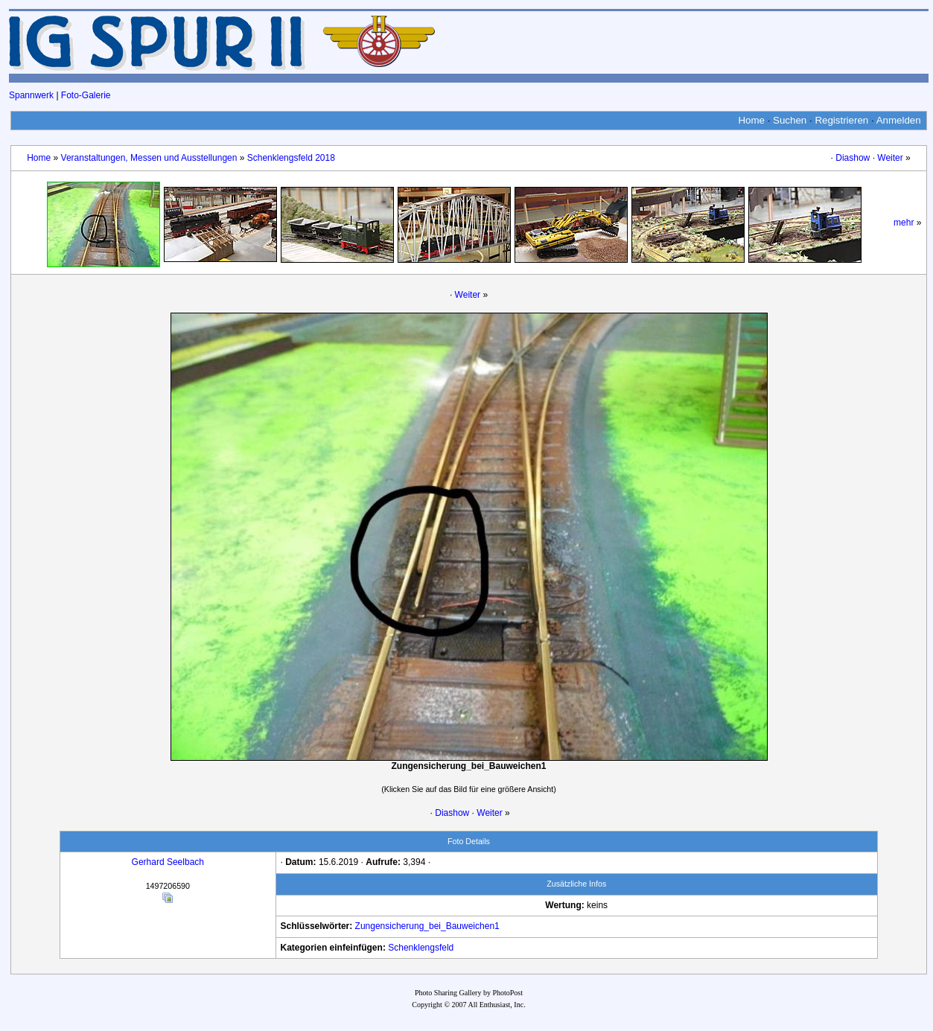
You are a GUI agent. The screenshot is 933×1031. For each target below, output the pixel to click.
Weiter (889, 158)
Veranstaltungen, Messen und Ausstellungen (149, 158)
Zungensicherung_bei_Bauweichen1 (427, 926)
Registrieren (841, 120)
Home (751, 120)
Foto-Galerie (86, 95)
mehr (904, 222)
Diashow (852, 158)
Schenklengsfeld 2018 (291, 158)
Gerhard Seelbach (168, 862)
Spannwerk (31, 95)
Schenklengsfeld (420, 947)
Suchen (789, 120)
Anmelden (898, 120)
